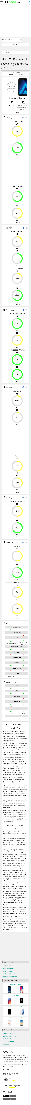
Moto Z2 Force (15, 72)
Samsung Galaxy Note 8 (10, 976)
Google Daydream (8, 1041)
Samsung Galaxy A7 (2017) (16, 74)
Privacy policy (7, 1069)
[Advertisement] (15, 20)
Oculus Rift (6, 1044)
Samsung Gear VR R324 (10, 1036)
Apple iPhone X (7, 966)
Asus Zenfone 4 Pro (8, 968)
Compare (15, 44)
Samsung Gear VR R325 (9, 1033)
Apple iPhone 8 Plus (9, 974)
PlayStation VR (7, 1039)
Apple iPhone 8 (7, 971)
